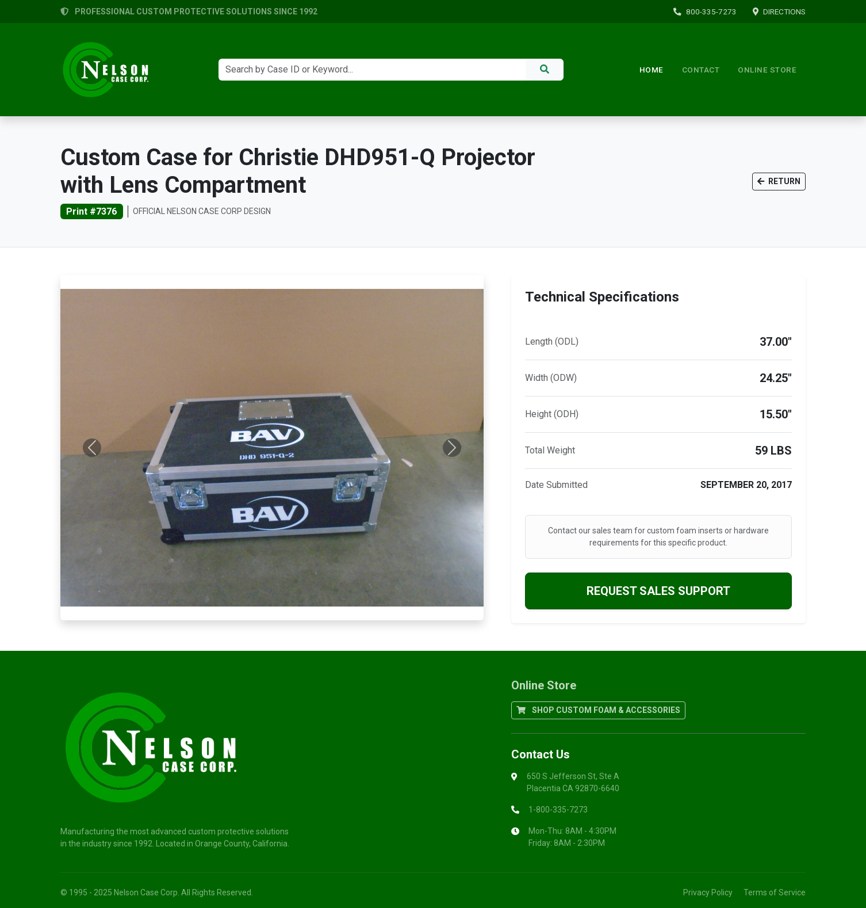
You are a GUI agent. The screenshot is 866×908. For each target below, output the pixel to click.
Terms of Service (775, 892)
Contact (701, 69)
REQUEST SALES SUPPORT (658, 591)
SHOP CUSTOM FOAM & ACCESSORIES (598, 710)
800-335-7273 (705, 11)
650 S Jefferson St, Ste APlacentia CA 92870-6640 (573, 782)
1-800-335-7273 (558, 809)
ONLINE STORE (767, 69)
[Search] (372, 70)
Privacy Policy (708, 892)
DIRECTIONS (779, 11)
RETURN (778, 181)
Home (651, 69)
